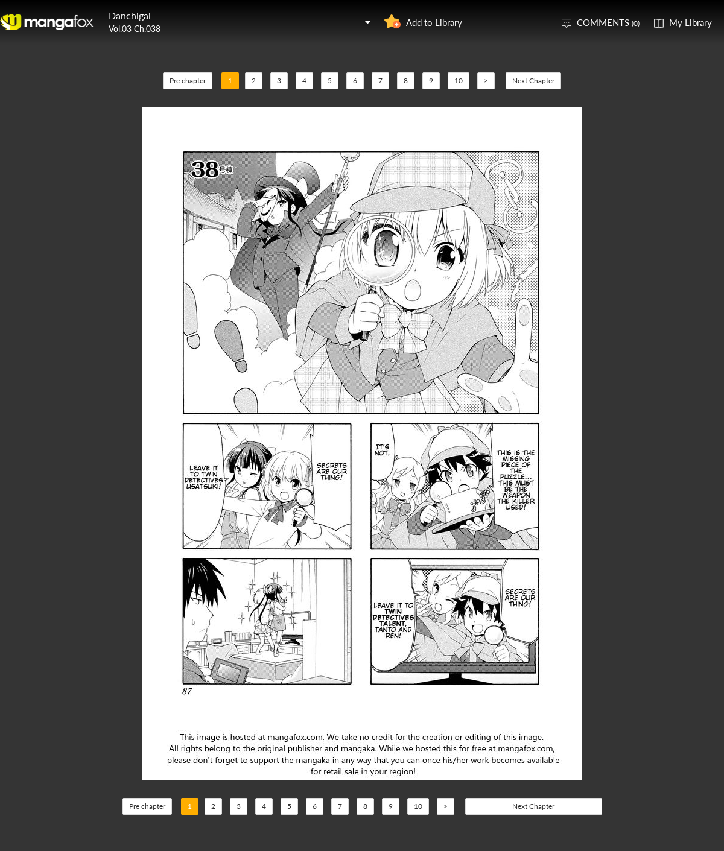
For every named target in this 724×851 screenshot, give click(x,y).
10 (458, 80)
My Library (690, 22)
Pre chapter (188, 80)
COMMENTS (608, 22)
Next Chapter (533, 80)
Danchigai (130, 15)
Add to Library (434, 22)
